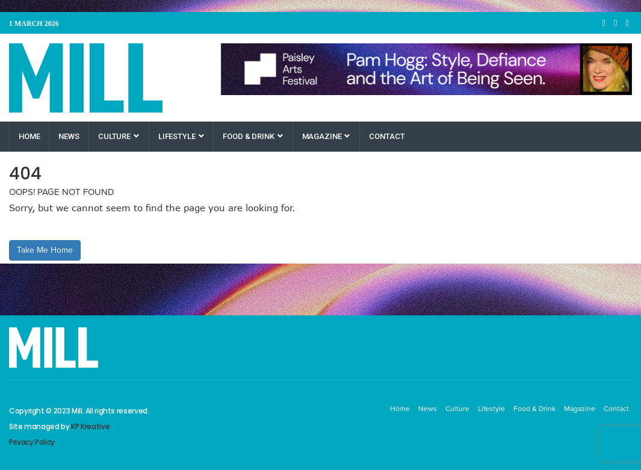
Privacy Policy (32, 442)
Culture (118, 136)
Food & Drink (252, 136)
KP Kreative (90, 426)
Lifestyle (181, 136)
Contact (386, 136)
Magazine (326, 136)
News (68, 136)
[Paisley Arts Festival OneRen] (426, 69)
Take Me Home (45, 250)
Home (29, 136)
